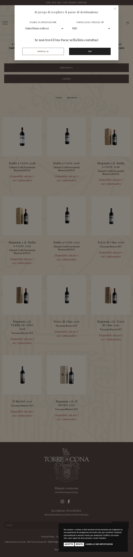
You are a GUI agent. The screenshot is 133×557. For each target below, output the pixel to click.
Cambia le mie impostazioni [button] (99, 544)
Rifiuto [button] (79, 544)
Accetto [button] (69, 544)
